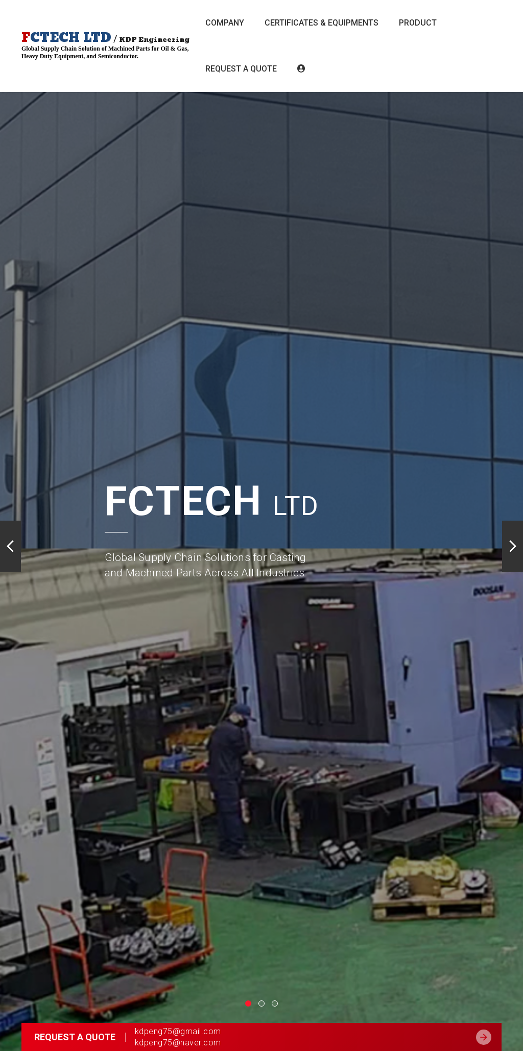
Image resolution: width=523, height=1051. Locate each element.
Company (224, 23)
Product (418, 23)
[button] (10, 548)
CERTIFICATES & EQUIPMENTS (321, 23)
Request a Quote (241, 69)
